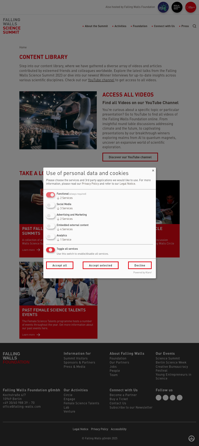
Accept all (59, 265)
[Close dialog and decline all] (153, 170)
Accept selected (100, 265)
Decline (139, 265)
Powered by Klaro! (142, 273)
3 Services (65, 208)
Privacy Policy (90, 184)
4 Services (65, 229)
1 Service (64, 240)
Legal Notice (127, 184)
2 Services (65, 198)
